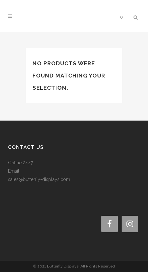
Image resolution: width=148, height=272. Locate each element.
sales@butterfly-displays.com (39, 179)
